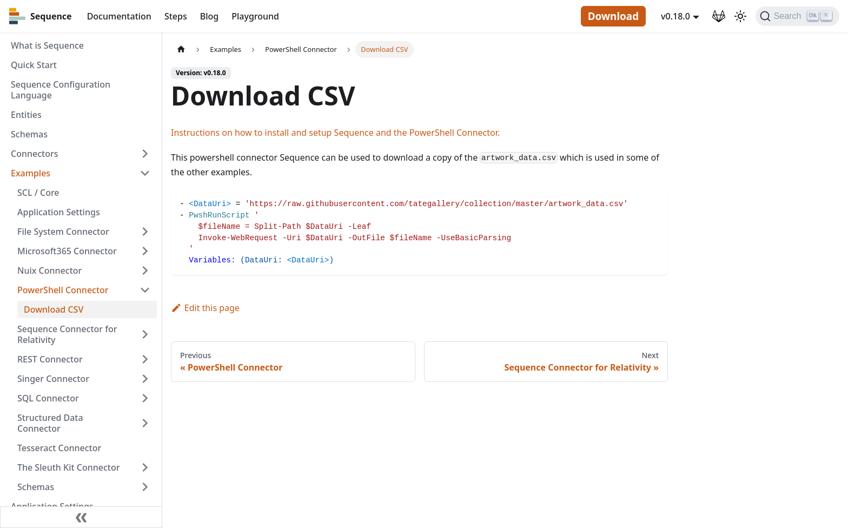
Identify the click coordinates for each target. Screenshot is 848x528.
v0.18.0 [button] (675, 16)
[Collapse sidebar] (81, 517)
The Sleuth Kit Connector (68, 467)
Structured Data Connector (50, 423)
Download (613, 16)
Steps (175, 16)
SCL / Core (38, 193)
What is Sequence (47, 45)
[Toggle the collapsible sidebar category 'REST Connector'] (145, 359)
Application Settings (58, 212)
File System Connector (63, 231)
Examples (30, 173)
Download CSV (53, 309)
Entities (26, 115)
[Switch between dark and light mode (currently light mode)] (740, 16)
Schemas (29, 134)
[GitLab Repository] (719, 16)
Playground (255, 16)
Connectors (34, 154)
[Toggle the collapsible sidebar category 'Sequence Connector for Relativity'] (145, 334)
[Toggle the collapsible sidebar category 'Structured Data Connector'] (145, 423)
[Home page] (181, 49)
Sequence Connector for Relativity (67, 334)
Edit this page (205, 308)
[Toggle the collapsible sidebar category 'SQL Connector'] (145, 398)
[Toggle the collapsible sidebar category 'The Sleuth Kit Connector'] (145, 467)
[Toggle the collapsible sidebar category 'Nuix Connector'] (145, 270)
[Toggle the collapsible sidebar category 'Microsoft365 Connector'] (145, 251)
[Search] (797, 16)
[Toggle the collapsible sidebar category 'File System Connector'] (145, 231)
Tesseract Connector (59, 448)
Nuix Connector (49, 270)
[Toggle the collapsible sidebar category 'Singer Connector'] (145, 378)
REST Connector (50, 359)
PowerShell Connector (63, 290)
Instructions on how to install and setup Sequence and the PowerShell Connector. (335, 132)
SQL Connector (48, 398)
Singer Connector (53, 379)
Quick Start (34, 65)
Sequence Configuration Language (60, 89)
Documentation (119, 16)
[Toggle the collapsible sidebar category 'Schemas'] (145, 487)
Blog (209, 16)
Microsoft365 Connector (67, 251)
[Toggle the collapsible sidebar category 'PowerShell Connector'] (145, 290)
